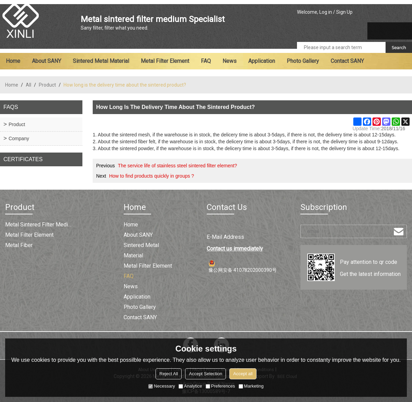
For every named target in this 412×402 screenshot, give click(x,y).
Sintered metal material (101, 61)
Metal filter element (165, 61)
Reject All (168, 373)
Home (13, 61)
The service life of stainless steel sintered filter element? (177, 165)
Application (261, 61)
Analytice (190, 386)
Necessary (161, 386)
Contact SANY (347, 61)
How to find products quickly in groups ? (151, 176)
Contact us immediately (235, 248)
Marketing (251, 386)
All (28, 85)
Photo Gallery (303, 61)
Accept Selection (205, 373)
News (229, 61)
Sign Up (344, 12)
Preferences (220, 386)
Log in (325, 12)
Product (47, 85)
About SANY (46, 61)
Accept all (242, 373)
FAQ (206, 61)
